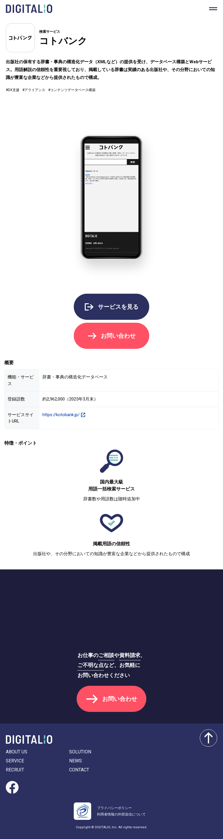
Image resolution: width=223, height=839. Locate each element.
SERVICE (15, 761)
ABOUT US (16, 752)
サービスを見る (118, 306)
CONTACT (79, 770)
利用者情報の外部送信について (121, 814)
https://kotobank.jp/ (61, 414)
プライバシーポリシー (114, 808)
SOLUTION (80, 752)
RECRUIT (15, 770)
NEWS (75, 761)
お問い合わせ (118, 335)
